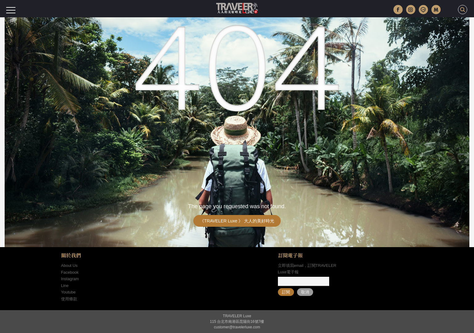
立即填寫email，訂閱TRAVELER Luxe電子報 (307, 268)
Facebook (70, 272)
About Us (69, 265)
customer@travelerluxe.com (237, 327)
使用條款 (69, 299)
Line (65, 285)
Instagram (70, 278)
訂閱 (286, 292)
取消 (305, 292)
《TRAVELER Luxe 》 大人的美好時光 (237, 220)
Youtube (68, 292)
